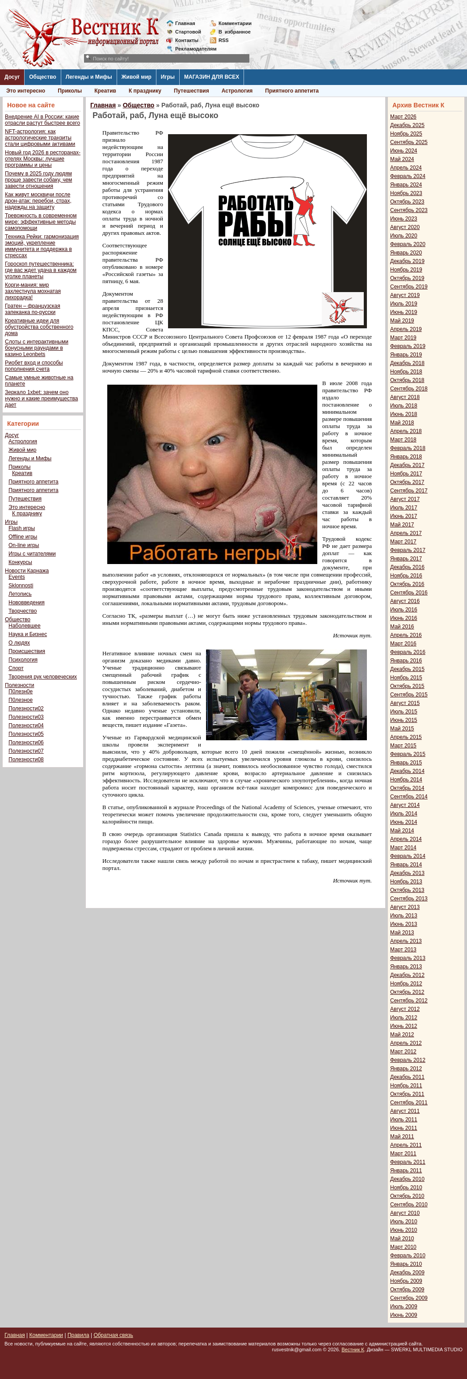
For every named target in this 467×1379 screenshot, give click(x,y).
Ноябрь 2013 (406, 881)
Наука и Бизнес (27, 634)
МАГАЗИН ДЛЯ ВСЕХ (211, 77)
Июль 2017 (403, 508)
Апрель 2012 (406, 1043)
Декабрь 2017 (407, 465)
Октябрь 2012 (407, 992)
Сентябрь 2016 (409, 593)
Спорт (16, 668)
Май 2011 (402, 1136)
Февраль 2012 (407, 1060)
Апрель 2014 (406, 839)
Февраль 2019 (407, 346)
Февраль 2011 (407, 1162)
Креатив (105, 91)
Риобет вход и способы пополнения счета (34, 366)
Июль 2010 (403, 1221)
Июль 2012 (403, 1017)
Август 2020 (405, 227)
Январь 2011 (406, 1170)
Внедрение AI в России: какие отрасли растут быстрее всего (42, 120)
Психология (23, 660)
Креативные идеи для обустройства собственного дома (39, 327)
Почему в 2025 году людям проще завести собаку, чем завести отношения (38, 179)
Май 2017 (402, 525)
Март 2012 (403, 1051)
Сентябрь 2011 (409, 1102)
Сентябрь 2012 (409, 1000)
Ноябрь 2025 (406, 134)
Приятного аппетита (292, 91)
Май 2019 (402, 321)
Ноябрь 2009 (406, 1281)
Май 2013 (402, 932)
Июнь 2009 (403, 1315)
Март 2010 (403, 1247)
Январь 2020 (406, 253)
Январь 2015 (406, 763)
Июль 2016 (403, 610)
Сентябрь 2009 (409, 1298)
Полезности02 (26, 708)
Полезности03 (26, 717)
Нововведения (26, 602)
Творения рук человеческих (42, 677)
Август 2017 (405, 499)
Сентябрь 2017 (409, 491)
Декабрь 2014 (407, 771)
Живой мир (136, 77)
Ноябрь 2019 (406, 270)
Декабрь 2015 (407, 669)
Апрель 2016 (406, 635)
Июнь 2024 (403, 151)
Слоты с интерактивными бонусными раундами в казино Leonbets (36, 348)
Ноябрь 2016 (406, 576)
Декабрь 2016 (407, 567)
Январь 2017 (406, 559)
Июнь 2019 (403, 312)
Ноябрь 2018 (406, 372)
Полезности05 (26, 734)
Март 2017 (403, 542)
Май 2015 (402, 729)
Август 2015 (405, 703)
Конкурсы (20, 562)
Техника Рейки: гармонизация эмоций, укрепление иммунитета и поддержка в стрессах (42, 246)
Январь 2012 (406, 1068)
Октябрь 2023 (407, 202)
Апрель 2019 (406, 329)
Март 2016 (403, 644)
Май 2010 (402, 1238)
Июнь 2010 (403, 1230)
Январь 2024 (406, 185)
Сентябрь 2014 (409, 796)
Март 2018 (403, 440)
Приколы (70, 91)
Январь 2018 (406, 457)
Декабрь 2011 (407, 1077)
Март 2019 (403, 338)
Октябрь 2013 (407, 890)
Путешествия (191, 91)
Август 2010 (405, 1213)
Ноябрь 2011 (406, 1085)
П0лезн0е (20, 691)
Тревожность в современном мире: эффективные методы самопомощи (41, 221)
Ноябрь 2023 (406, 193)
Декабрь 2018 (407, 363)
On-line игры (23, 545)
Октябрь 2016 (407, 584)
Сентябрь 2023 (409, 210)
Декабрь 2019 (407, 261)
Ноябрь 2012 (406, 983)
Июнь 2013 (403, 924)
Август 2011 (405, 1111)
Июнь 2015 (403, 720)
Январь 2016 (406, 661)
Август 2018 (405, 397)
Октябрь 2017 (407, 482)
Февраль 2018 (407, 448)
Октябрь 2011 (407, 1094)
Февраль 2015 (407, 754)
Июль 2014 (403, 813)
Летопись (20, 594)
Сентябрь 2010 (409, 1204)
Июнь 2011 (403, 1128)
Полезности (19, 685)
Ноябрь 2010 (406, 1187)
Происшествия (26, 651)
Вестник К (352, 1349)
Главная (185, 23)
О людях (19, 643)
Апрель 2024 (406, 168)
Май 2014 (402, 830)
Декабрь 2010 (407, 1179)
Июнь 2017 (403, 516)
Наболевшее (24, 626)
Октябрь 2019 (407, 278)
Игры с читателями (32, 554)
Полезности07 (26, 751)
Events (16, 577)
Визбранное (235, 31)
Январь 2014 (406, 864)
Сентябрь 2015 (409, 695)
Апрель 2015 (406, 737)
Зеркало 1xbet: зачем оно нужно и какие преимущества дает (41, 398)
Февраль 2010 (407, 1255)
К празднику (145, 91)
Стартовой (188, 31)
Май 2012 (402, 1034)
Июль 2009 (403, 1306)
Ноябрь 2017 (406, 474)
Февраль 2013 (407, 958)
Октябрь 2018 (407, 380)
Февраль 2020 (407, 244)
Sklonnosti (20, 585)
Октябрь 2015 (407, 686)
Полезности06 (26, 742)
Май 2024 (402, 159)
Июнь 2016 (403, 618)
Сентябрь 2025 (409, 142)
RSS (224, 40)
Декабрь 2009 (407, 1272)
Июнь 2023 (403, 219)
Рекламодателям (192, 48)
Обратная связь (113, 1335)
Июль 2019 (403, 304)
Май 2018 (402, 423)
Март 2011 (403, 1153)
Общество (42, 77)
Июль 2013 (403, 915)
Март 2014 (403, 847)
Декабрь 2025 (407, 125)
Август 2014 (405, 805)
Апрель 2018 (406, 431)
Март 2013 (403, 949)
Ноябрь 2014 (406, 779)
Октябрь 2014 (407, 788)
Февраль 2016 (407, 652)
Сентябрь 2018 (409, 389)
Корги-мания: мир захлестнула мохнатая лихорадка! (33, 291)
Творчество (22, 611)
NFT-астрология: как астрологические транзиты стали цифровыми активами (40, 137)
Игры (168, 77)
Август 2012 (405, 1009)
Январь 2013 (406, 966)
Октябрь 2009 (407, 1289)
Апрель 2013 (406, 941)
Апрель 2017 (406, 533)
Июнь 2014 (403, 822)
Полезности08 (26, 759)
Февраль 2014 (407, 856)
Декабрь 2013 (407, 873)
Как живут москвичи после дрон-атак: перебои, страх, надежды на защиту (38, 200)
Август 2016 (405, 601)
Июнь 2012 (403, 1026)
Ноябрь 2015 (406, 678)
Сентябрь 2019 (409, 287)
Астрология (237, 91)
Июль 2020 (403, 236)
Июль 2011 (403, 1119)
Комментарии (235, 23)
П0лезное (20, 700)
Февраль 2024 (407, 176)
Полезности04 (26, 725)
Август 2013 (405, 907)
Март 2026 (403, 117)
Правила (78, 1335)
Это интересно (25, 91)
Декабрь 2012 (407, 975)
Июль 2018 (403, 406)
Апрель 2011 (406, 1145)
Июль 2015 (403, 712)
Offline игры (22, 537)
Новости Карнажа (27, 571)
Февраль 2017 (407, 550)
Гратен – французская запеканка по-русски (32, 309)
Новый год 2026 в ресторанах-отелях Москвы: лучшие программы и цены (42, 158)
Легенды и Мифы (89, 77)
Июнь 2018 (403, 414)
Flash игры (21, 528)
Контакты (186, 40)
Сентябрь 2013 (409, 898)
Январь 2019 (406, 355)
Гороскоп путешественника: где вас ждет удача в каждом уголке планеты (40, 270)
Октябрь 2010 (407, 1196)
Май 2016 (402, 627)
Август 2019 (405, 295)
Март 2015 (403, 746)
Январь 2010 (406, 1264)
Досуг (12, 77)
